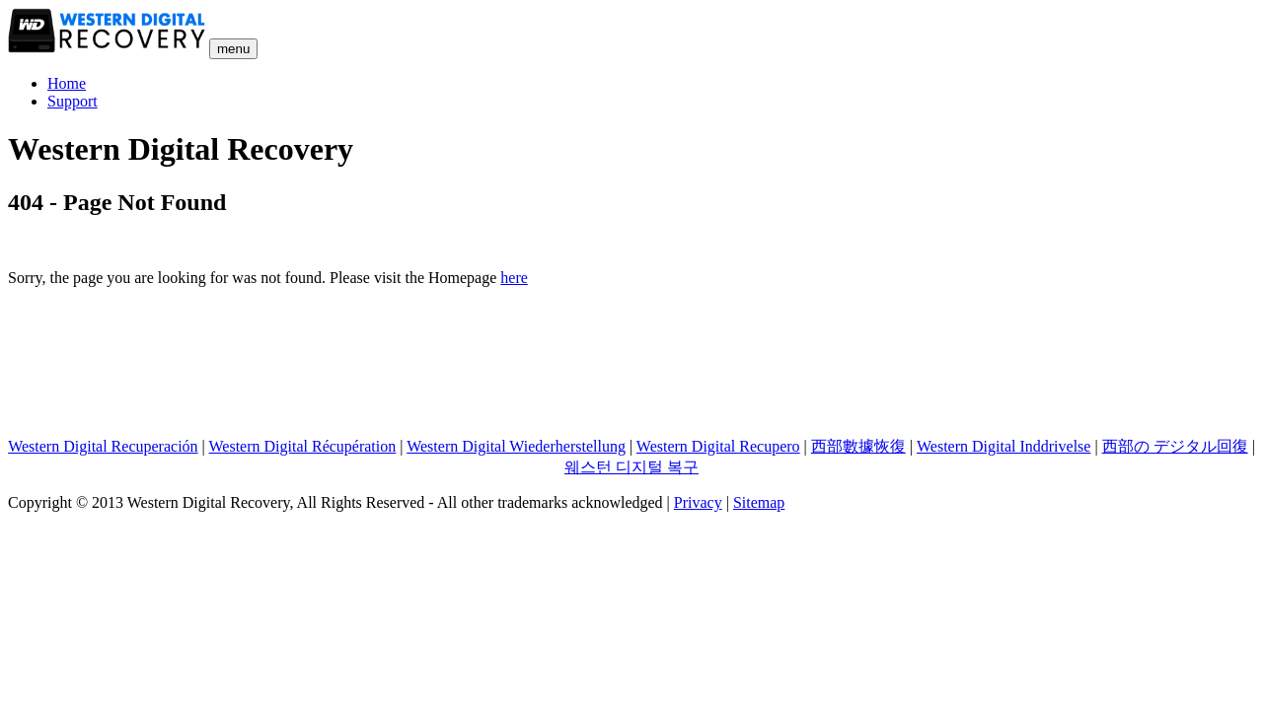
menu (233, 48)
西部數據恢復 (858, 446)
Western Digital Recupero (718, 446)
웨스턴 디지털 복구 (631, 467)
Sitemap (758, 502)
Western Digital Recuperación (102, 446)
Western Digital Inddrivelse (1003, 446)
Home (66, 83)
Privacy (698, 502)
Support (72, 101)
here (514, 277)
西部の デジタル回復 (1175, 446)
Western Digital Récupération (303, 446)
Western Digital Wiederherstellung (516, 446)
